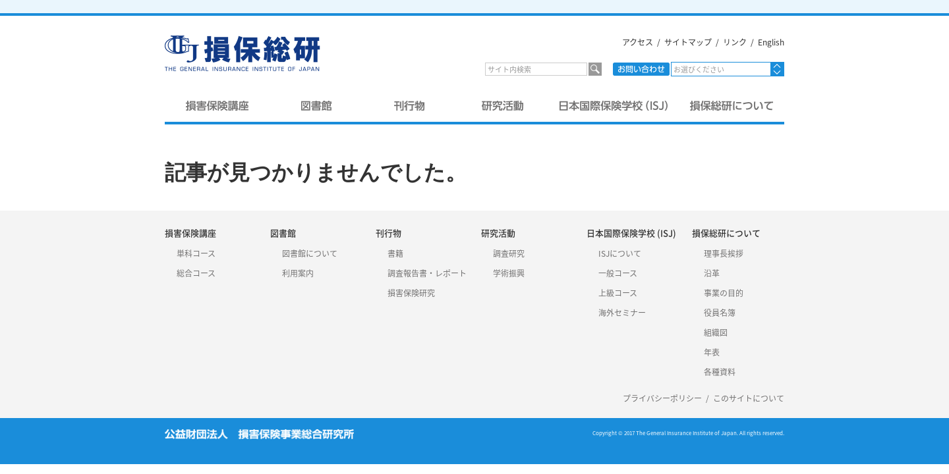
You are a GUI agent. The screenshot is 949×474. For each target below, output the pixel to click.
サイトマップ (688, 42)
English (771, 42)
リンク (735, 42)
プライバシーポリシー (662, 398)
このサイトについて (748, 398)
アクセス (637, 42)
